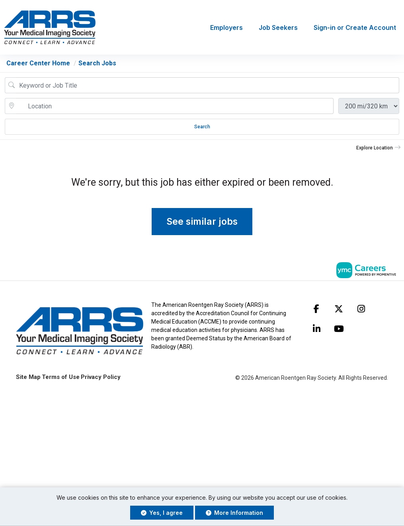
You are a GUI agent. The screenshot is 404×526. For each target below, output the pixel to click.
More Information (234, 512)
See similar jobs (202, 221)
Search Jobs (97, 63)
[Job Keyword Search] (207, 85)
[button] (378, 148)
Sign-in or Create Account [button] (355, 27)
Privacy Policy (101, 377)
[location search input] (175, 106)
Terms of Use (61, 377)
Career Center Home (38, 63)
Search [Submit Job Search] (202, 127)
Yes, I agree (162, 512)
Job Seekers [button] (278, 27)
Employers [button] (226, 27)
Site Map (28, 377)
